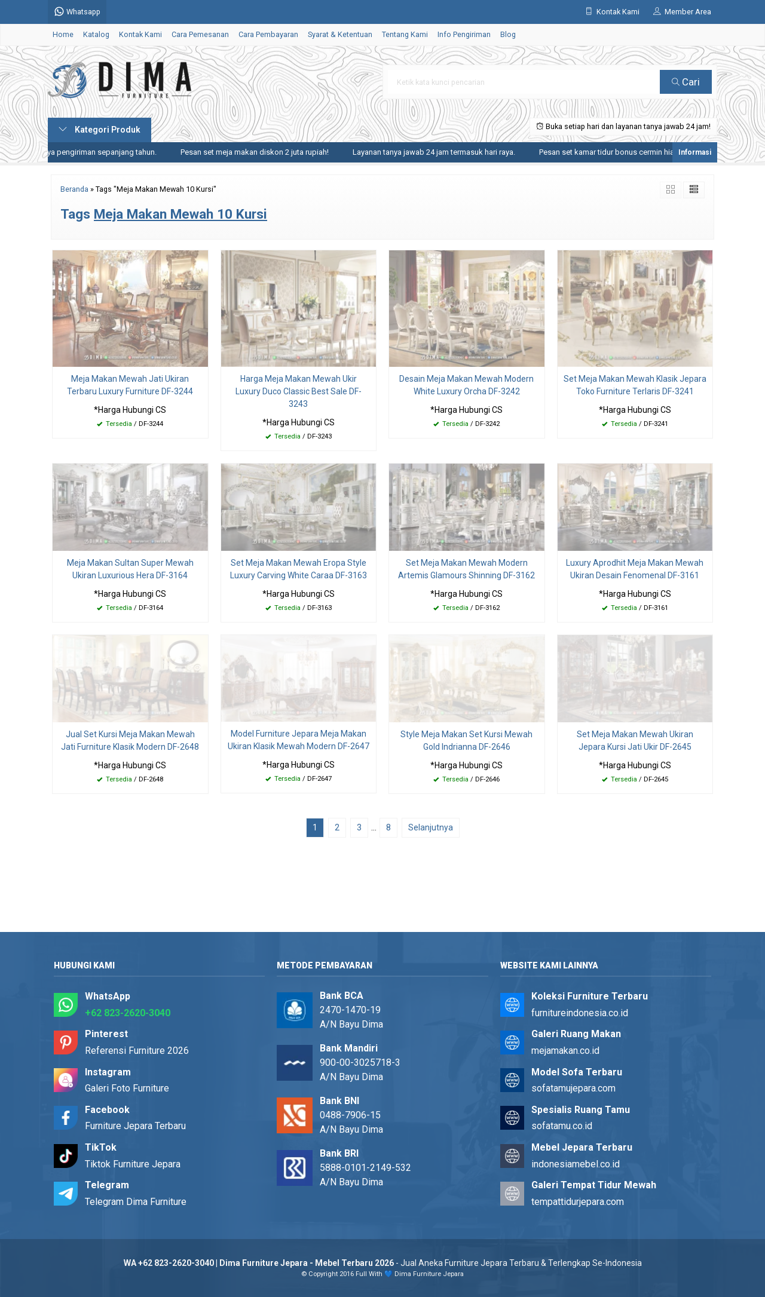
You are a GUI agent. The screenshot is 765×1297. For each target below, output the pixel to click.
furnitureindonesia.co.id (579, 1013)
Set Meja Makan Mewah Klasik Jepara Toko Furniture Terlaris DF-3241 (635, 385)
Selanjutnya (430, 827)
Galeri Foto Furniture (127, 1088)
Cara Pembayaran (268, 34)
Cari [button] (686, 82)
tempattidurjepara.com (577, 1201)
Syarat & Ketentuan (340, 34)
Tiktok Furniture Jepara (132, 1164)
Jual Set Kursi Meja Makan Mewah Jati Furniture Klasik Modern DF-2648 (130, 740)
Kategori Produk (99, 129)
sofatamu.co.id (561, 1126)
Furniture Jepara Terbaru (135, 1126)
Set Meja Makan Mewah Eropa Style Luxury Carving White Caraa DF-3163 (298, 569)
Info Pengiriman (464, 34)
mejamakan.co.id (565, 1050)
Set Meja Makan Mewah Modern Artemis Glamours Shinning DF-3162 (466, 569)
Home (63, 34)
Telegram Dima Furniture (135, 1201)
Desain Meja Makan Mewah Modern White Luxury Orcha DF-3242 (466, 385)
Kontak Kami (140, 34)
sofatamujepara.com (573, 1088)
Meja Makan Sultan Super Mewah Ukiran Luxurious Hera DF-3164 (130, 569)
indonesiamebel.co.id (575, 1164)
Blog (508, 34)
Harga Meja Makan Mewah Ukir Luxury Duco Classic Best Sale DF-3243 (298, 391)
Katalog (96, 34)
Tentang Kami (405, 34)
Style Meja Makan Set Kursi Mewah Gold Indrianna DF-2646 (466, 740)
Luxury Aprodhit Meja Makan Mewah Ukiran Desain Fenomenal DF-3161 (634, 569)
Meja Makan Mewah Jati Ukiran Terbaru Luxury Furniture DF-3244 (130, 385)
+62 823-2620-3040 (127, 1013)
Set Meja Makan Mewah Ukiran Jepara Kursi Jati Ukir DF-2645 (635, 740)
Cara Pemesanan (200, 34)
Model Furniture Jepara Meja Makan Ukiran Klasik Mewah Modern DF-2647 (298, 740)
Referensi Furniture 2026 (137, 1050)
